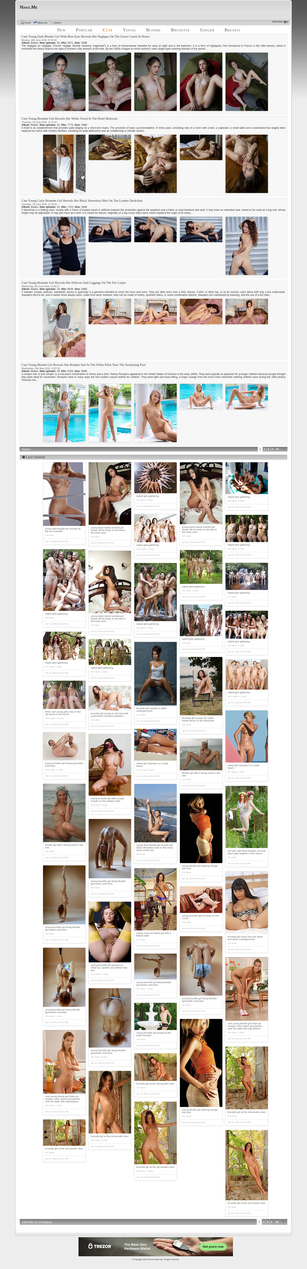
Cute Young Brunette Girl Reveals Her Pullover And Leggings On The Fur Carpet (73, 282)
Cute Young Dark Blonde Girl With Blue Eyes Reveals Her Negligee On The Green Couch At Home (85, 36)
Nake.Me (159, 1259)
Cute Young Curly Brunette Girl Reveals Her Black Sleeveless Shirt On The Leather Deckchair (82, 200)
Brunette (180, 30)
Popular (84, 30)
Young (129, 30)
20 (277, 1221)
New (61, 30)
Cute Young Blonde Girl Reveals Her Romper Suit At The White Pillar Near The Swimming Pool (83, 364)
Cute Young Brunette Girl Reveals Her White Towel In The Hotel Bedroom (69, 118)
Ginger (207, 30)
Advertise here (280, 21)
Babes (34, 42)
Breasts (232, 30)
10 (277, 449)
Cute (108, 30)
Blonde (153, 30)
